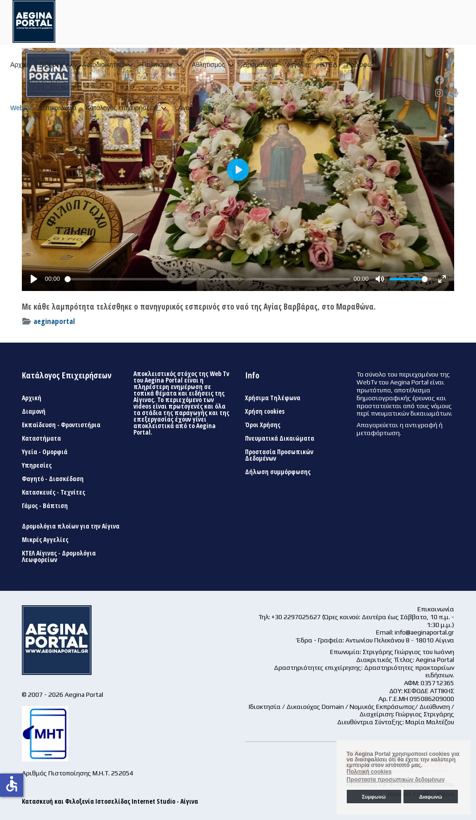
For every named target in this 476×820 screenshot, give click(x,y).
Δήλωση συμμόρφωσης (278, 472)
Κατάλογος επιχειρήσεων (122, 108)
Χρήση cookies (264, 411)
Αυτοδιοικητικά (103, 64)
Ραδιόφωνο (362, 64)
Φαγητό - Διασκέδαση (53, 479)
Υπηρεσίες (37, 465)
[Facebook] (439, 80)
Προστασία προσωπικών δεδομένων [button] (396, 779)
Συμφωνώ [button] (373, 797)
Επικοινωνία (58, 108)
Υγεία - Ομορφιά (44, 452)
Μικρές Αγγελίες (45, 539)
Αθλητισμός (208, 64)
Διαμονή (34, 411)
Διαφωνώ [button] (430, 797)
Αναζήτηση (194, 108)
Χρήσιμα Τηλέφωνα (272, 398)
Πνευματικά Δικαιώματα (279, 438)
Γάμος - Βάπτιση (45, 506)
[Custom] (455, 93)
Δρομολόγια (260, 64)
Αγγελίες (298, 64)
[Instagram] (439, 93)
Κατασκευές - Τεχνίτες (53, 492)
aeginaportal (54, 321)
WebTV (21, 108)
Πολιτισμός (158, 64)
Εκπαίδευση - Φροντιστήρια (61, 425)
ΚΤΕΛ (328, 64)
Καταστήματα (41, 438)
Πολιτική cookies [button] (369, 771)
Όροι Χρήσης (262, 425)
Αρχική (20, 64)
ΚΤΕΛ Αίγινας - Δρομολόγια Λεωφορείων (59, 556)
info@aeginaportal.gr (424, 632)
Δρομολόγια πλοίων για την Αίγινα (70, 526)
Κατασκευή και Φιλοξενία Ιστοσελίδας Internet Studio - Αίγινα (110, 801)
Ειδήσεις (52, 64)
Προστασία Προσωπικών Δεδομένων (279, 455)
